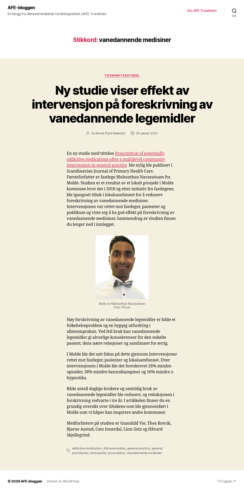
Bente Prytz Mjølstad (110, 133)
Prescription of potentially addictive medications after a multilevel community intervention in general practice (116, 159)
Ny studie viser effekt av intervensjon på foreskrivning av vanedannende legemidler (122, 104)
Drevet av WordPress (63, 481)
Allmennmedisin (114, 448)
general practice (138, 448)
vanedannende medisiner (144, 453)
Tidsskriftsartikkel (122, 75)
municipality (98, 453)
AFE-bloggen (21, 7)
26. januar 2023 (147, 133)
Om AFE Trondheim (202, 11)
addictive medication (87, 448)
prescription (116, 453)
